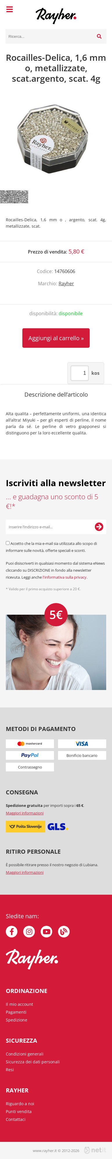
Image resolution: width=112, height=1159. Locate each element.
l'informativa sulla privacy (64, 577)
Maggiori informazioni (25, 813)
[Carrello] (100, 10)
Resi (10, 1069)
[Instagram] (29, 931)
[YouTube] (46, 931)
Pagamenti (16, 1012)
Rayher (66, 283)
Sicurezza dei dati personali (33, 1062)
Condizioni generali (25, 1054)
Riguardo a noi (20, 1103)
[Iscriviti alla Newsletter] (99, 527)
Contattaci (16, 1119)
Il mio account (19, 1004)
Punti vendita (19, 1111)
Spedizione (16, 1020)
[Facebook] (11, 931)
